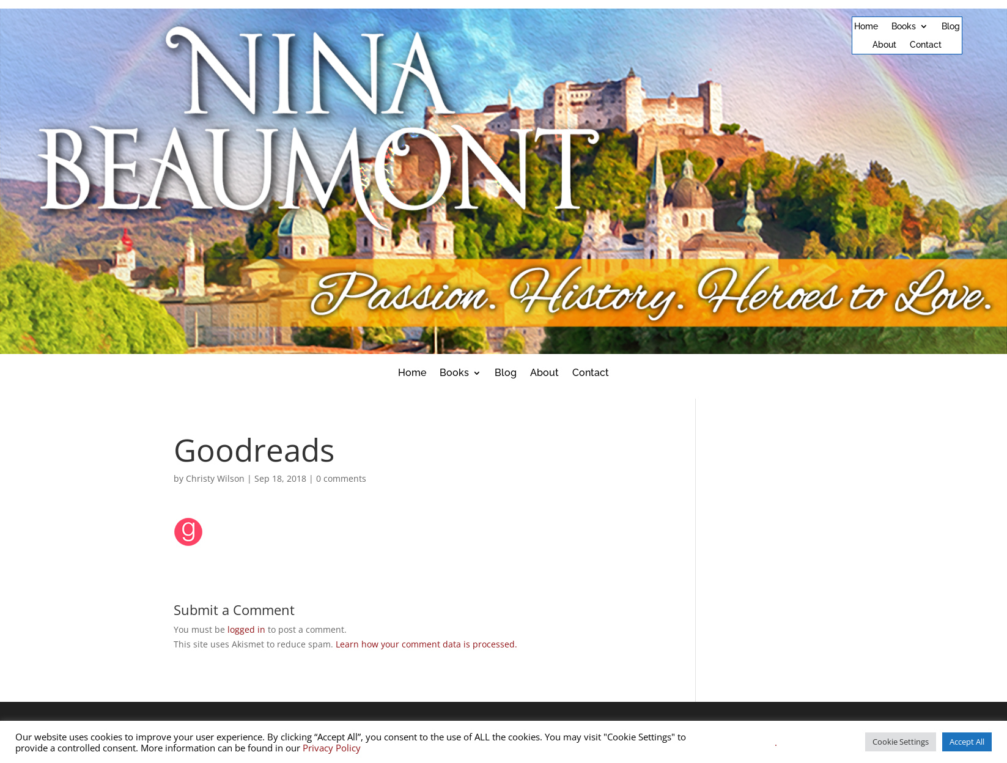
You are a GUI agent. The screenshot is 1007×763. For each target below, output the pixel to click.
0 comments (341, 478)
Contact (926, 45)
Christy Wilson (215, 478)
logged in (246, 629)
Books (903, 26)
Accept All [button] (967, 741)
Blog (951, 26)
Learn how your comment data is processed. (426, 644)
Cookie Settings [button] (900, 741)
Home (866, 26)
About (884, 45)
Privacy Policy (332, 748)
